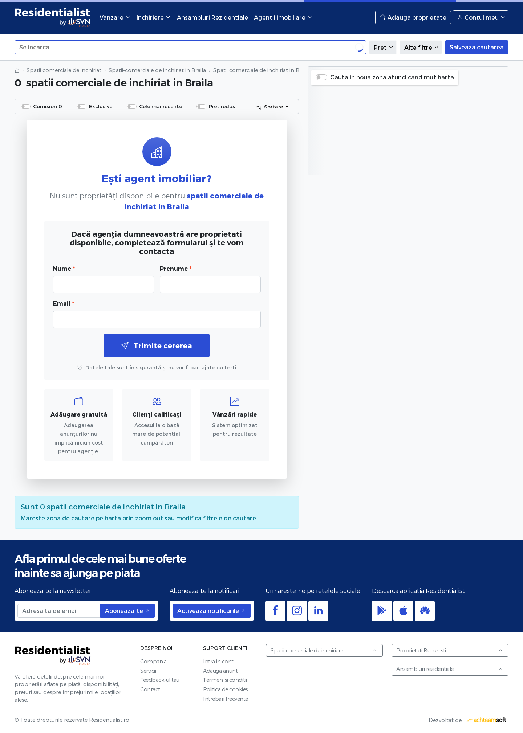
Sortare (269, 107)
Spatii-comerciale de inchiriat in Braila (157, 70)
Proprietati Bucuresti (449, 650)
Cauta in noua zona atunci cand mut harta (392, 77)
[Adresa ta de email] (59, 611)
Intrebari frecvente (225, 699)
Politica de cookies (225, 689)
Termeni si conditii (225, 680)
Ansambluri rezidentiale (449, 669)
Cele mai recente (160, 106)
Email (63, 303)
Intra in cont (218, 661)
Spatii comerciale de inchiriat (64, 70)
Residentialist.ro (53, 17)
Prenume (175, 268)
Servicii (148, 671)
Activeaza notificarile (211, 610)
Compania (153, 661)
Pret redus (222, 106)
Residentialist (53, 655)
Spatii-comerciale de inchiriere (324, 650)
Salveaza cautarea (477, 47)
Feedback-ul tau (159, 680)
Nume (64, 268)
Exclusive (100, 106)
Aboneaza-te (127, 610)
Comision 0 (47, 106)
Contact (150, 689)
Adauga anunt (220, 671)
